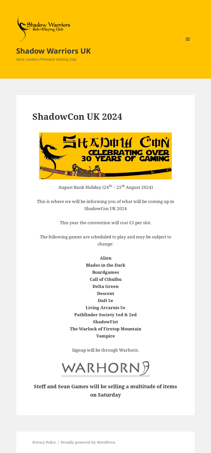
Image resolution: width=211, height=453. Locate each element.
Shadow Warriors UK (53, 51)
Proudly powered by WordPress (88, 442)
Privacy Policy (44, 442)
